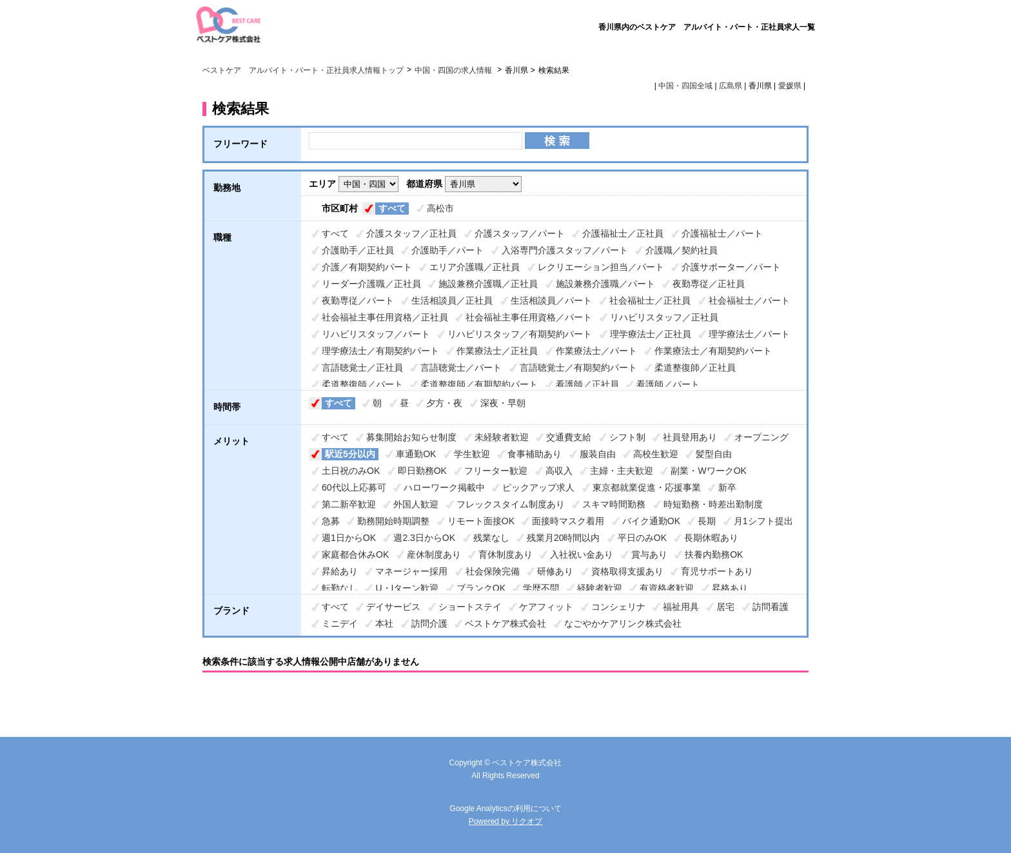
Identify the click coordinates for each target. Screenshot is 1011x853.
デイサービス (393, 607)
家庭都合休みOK (355, 554)
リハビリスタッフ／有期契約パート (519, 334)
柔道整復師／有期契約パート (479, 384)
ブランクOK (480, 588)
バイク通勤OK (651, 521)
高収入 (559, 471)
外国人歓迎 (415, 504)
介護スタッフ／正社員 (411, 233)
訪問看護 (770, 607)
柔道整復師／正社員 (695, 367)
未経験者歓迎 (502, 437)
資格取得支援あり (627, 571)
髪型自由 (714, 454)
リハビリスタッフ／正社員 (664, 317)
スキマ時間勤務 (613, 504)
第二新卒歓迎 (349, 504)
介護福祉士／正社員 (622, 233)
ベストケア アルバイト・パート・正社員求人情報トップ (303, 70)
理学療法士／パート (749, 334)
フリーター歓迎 (495, 471)
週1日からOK (349, 538)
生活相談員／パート (551, 300)
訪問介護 (429, 623)
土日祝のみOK (351, 471)
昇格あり (730, 588)
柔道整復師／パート (362, 384)
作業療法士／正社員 (497, 351)
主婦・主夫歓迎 (621, 471)
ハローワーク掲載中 (444, 487)
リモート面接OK (481, 521)
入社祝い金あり (581, 554)
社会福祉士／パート (749, 300)
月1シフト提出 (763, 521)
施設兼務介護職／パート (605, 284)
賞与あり (649, 554)
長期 (707, 521)
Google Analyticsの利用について (505, 808)
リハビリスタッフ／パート (376, 334)
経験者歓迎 (599, 588)
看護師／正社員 (587, 384)
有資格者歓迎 (667, 588)
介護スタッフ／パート (520, 233)
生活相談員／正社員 (452, 300)
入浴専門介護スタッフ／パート (565, 250)
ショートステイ (470, 607)
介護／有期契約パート (367, 267)
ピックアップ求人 (538, 487)
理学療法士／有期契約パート (380, 351)
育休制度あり (505, 554)
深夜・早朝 (502, 403)
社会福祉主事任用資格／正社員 (385, 317)
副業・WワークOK (708, 471)
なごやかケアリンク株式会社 (623, 623)
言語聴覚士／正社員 (362, 367)
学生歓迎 (472, 454)
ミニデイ (340, 623)
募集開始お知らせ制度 (411, 437)
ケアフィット (546, 607)
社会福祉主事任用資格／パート (529, 317)
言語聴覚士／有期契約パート (578, 367)
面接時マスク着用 (568, 521)
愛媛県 (789, 85)
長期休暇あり (711, 538)
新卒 (727, 487)
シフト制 (627, 437)
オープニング (761, 437)
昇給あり (340, 571)
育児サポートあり (717, 571)
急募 (331, 521)
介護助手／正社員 (358, 250)
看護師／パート (668, 384)
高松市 (440, 208)
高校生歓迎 (655, 454)
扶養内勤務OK (714, 554)
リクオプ (526, 821)
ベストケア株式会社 (505, 623)
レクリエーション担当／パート (601, 267)
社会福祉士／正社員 (650, 300)
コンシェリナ (618, 607)
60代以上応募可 (354, 487)
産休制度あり (434, 554)
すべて (392, 208)
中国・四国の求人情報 (454, 70)
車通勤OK (416, 454)
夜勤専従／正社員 (708, 284)
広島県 (730, 85)
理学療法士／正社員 (650, 334)
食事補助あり (534, 454)
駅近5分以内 (350, 454)
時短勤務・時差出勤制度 (713, 504)
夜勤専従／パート (358, 300)
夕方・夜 (444, 403)
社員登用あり (690, 437)
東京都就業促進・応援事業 (647, 487)
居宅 (725, 607)
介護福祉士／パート (722, 233)
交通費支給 (568, 437)
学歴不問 (541, 588)
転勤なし (340, 588)
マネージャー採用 (411, 571)
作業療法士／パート (596, 351)
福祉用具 (681, 607)
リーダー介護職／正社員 (371, 284)
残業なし (491, 538)
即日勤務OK (422, 471)
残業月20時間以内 (563, 538)
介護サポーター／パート (731, 267)
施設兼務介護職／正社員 (488, 284)
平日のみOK (642, 538)
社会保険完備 (493, 571)
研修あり (555, 571)
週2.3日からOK (424, 538)
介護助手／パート (447, 250)
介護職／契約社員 (681, 250)
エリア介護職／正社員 (474, 267)
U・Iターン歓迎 (406, 588)
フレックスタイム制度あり (510, 504)
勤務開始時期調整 (393, 521)
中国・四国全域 (685, 85)
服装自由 (598, 454)
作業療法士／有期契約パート (713, 351)
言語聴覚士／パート (461, 367)
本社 (384, 623)
